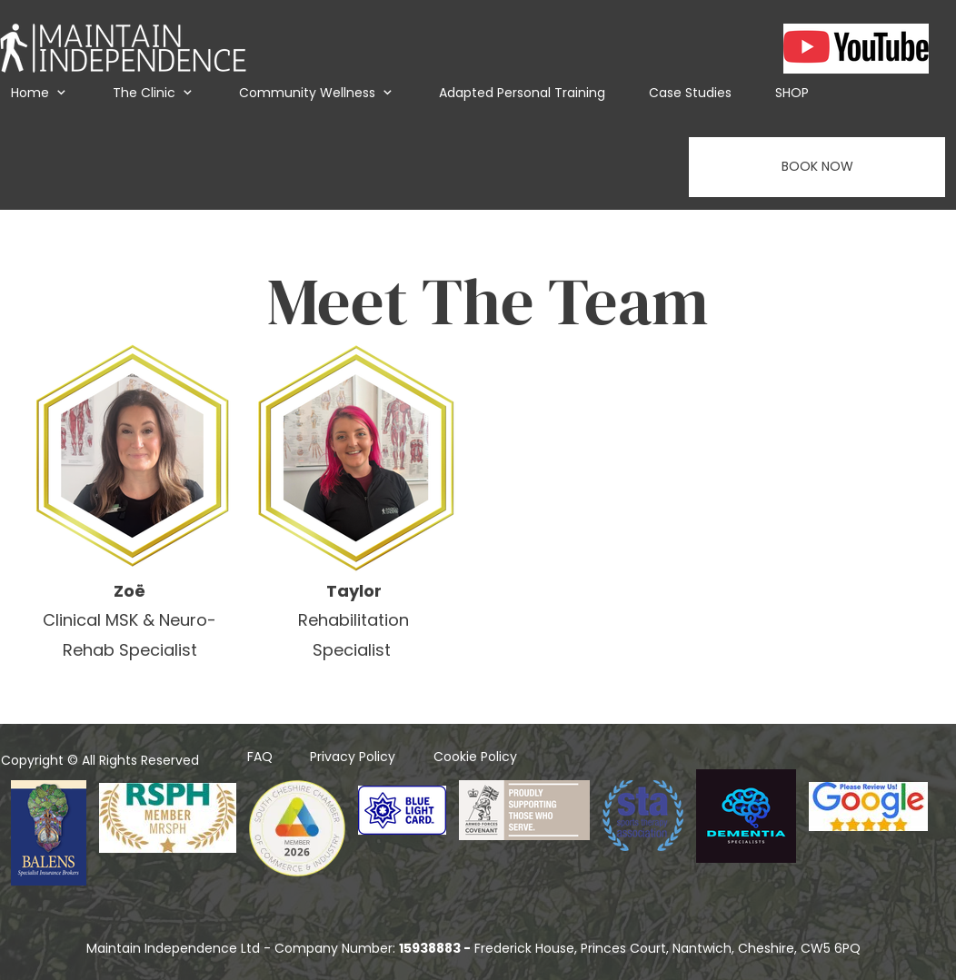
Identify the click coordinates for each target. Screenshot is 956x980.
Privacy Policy (352, 756)
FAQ (260, 756)
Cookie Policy (475, 756)
